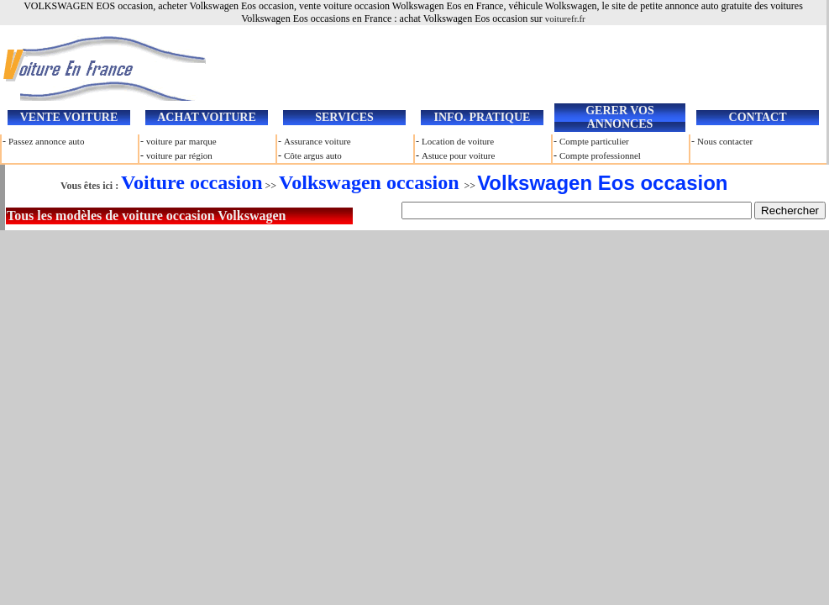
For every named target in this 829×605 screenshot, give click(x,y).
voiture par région (179, 155)
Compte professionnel (600, 155)
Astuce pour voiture (458, 155)
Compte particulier (594, 141)
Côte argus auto (313, 155)
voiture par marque (181, 141)
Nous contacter (725, 141)
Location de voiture (458, 141)
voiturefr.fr (565, 18)
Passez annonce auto (46, 141)
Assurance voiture (317, 141)
